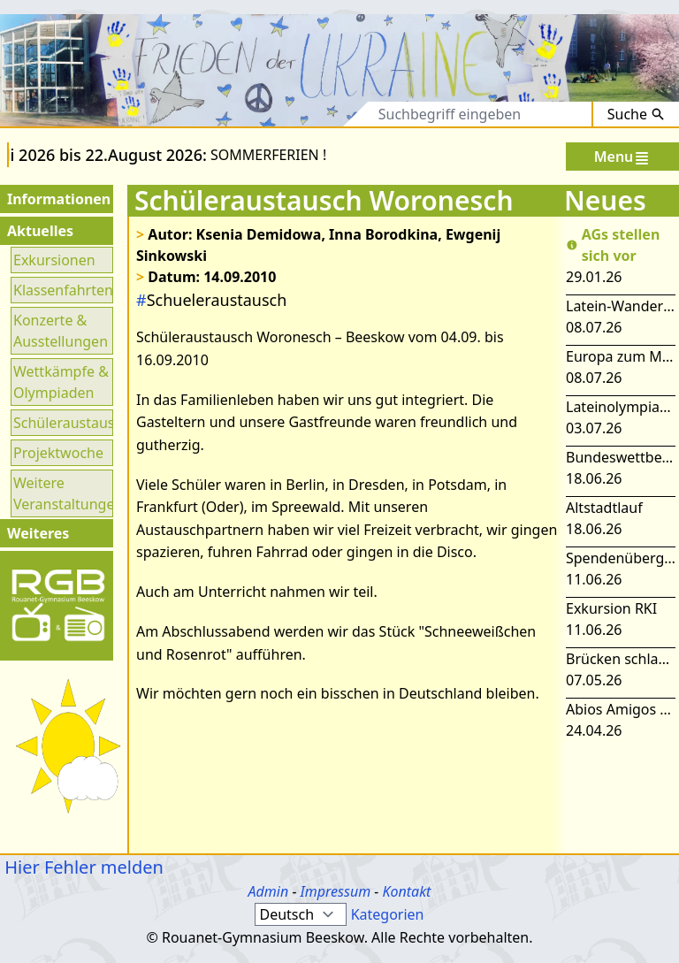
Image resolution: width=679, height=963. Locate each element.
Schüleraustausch (62, 422)
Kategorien (387, 914)
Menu (623, 157)
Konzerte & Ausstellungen (60, 330)
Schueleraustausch (211, 299)
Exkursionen (54, 260)
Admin (268, 891)
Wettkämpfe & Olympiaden (61, 382)
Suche (636, 114)
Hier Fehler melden (82, 867)
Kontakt (406, 891)
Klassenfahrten (62, 290)
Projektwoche (58, 452)
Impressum (336, 891)
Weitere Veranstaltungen (62, 493)
